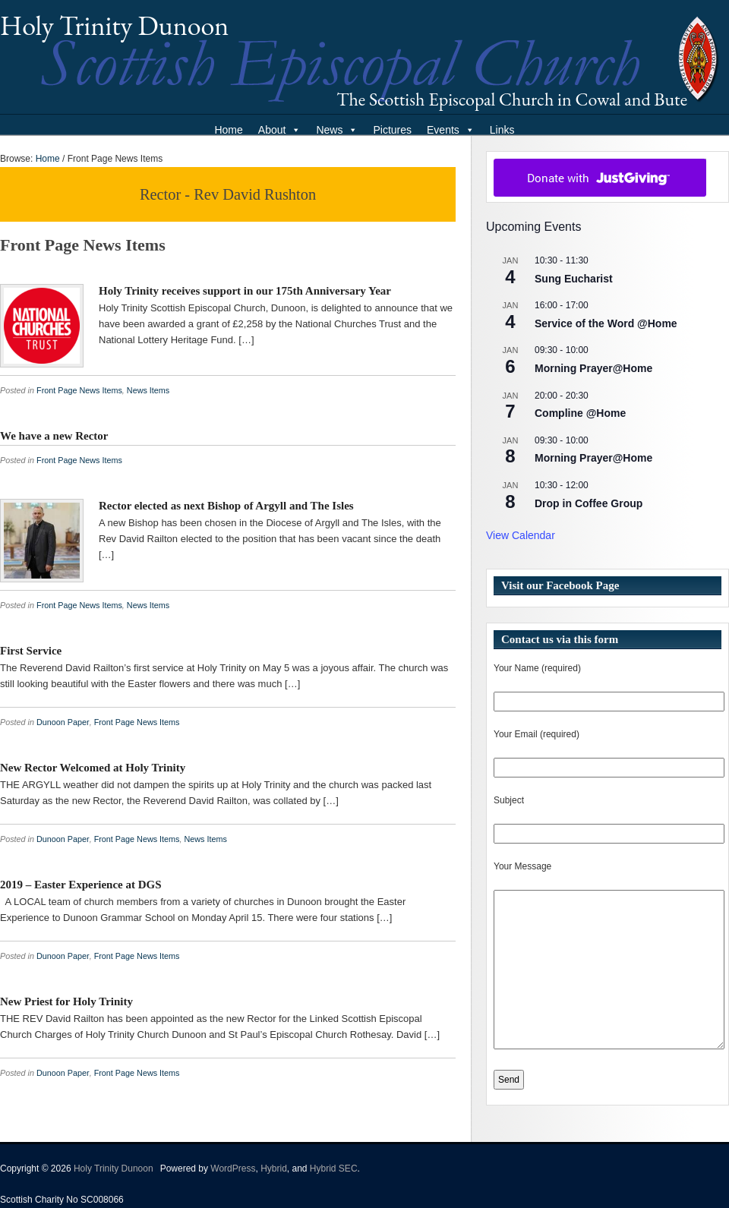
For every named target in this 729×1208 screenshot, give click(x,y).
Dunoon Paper (63, 722)
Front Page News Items (79, 390)
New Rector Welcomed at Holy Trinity (92, 768)
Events (451, 130)
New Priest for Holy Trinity (66, 1001)
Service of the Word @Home (606, 323)
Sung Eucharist (574, 279)
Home (228, 130)
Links (502, 130)
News (337, 130)
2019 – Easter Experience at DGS (81, 884)
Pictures (392, 130)
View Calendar (520, 535)
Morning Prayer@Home (593, 368)
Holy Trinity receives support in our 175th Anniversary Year (245, 291)
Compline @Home (580, 413)
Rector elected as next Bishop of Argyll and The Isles (226, 506)
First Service (31, 651)
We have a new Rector (54, 436)
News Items (148, 390)
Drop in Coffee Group (588, 503)
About (279, 130)
